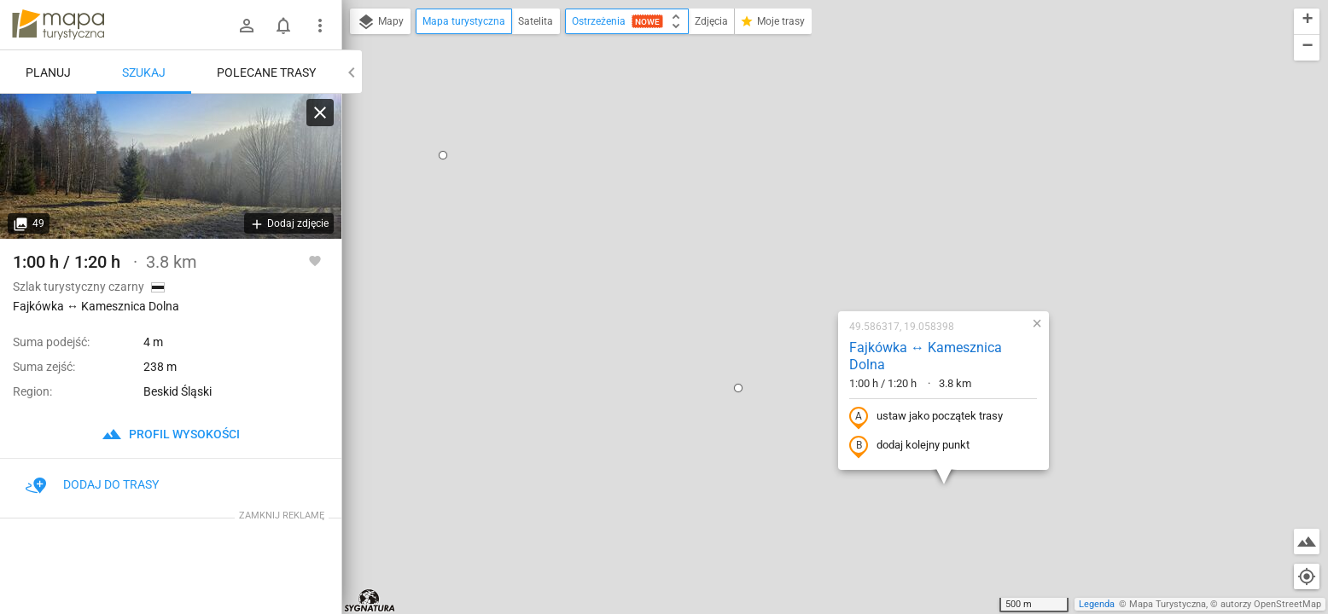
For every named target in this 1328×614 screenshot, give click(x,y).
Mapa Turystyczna (1167, 604)
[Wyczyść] (320, 112)
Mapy (380, 22)
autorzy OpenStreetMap (1270, 604)
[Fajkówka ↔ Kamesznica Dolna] (170, 166)
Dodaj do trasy (92, 484)
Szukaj (144, 72)
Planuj (48, 72)
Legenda (1097, 604)
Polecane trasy (266, 72)
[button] (629, 204)
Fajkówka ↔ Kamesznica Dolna (816, 172)
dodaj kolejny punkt (800, 261)
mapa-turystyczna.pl (58, 24)
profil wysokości (171, 434)
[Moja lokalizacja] (1306, 576)
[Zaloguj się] (246, 25)
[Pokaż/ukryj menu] (320, 25)
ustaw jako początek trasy (817, 232)
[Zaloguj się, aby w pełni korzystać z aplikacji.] (315, 260)
